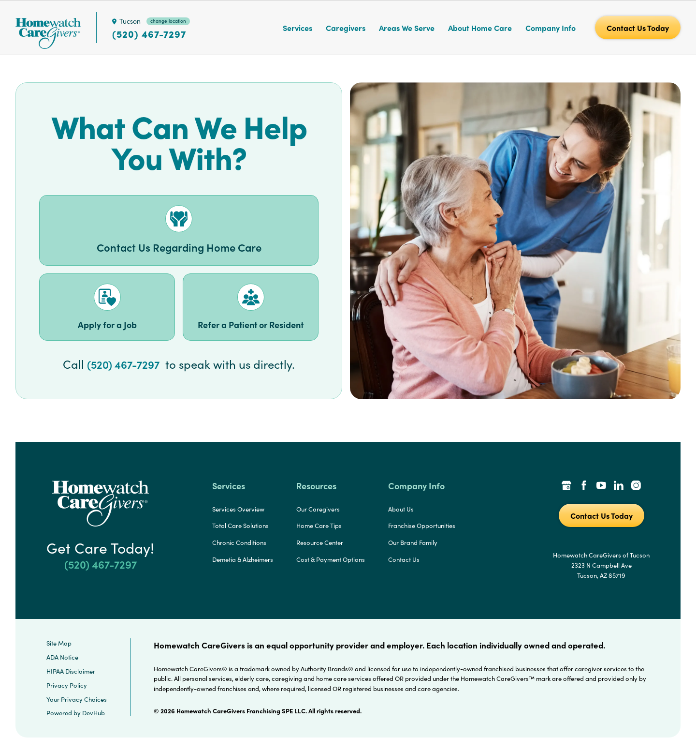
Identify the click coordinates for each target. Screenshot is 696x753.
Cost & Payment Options (330, 559)
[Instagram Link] (636, 486)
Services (297, 27)
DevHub (93, 712)
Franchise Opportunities (421, 525)
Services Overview (238, 509)
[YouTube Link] (601, 486)
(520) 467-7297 (149, 34)
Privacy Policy (66, 685)
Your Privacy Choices (76, 699)
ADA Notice (62, 657)
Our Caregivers (318, 509)
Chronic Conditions (239, 542)
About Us (401, 509)
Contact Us (404, 559)
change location (168, 20)
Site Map (59, 643)
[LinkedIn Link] (619, 486)
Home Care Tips (319, 525)
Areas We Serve (407, 27)
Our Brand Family (412, 542)
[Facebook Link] (584, 486)
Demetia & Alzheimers (242, 559)
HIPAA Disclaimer (70, 671)
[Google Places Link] (566, 486)
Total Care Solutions (240, 525)
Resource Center (319, 542)
